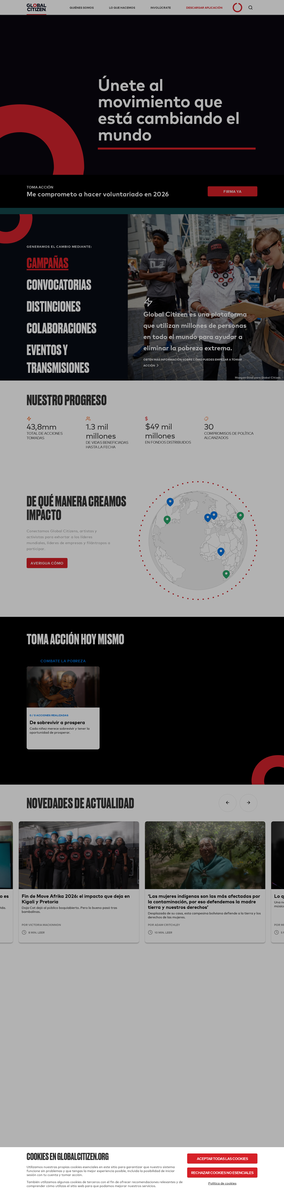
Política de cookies (222, 1183)
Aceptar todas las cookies (222, 1158)
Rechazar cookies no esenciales (222, 1172)
